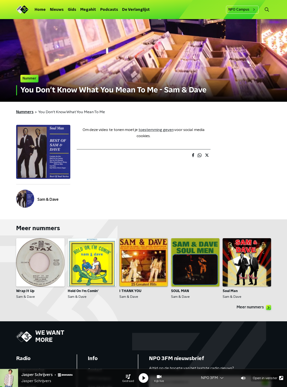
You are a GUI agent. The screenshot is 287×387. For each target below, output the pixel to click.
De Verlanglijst (136, 10)
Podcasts (109, 10)
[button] (128, 378)
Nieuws (57, 10)
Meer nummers (254, 307)
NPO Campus (242, 9)
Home (40, 10)
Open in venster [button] (268, 378)
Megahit (88, 10)
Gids (72, 10)
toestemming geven (156, 130)
